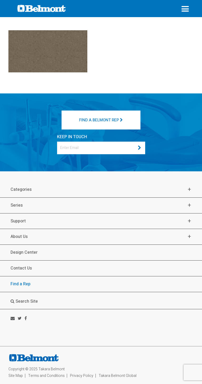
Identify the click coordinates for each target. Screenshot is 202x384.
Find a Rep (21, 284)
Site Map (15, 375)
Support (18, 221)
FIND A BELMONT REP (101, 120)
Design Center (24, 252)
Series (17, 205)
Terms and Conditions (46, 375)
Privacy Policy (81, 375)
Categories (21, 189)
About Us (19, 236)
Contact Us (21, 268)
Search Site (24, 301)
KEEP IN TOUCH (72, 137)
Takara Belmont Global (118, 375)
